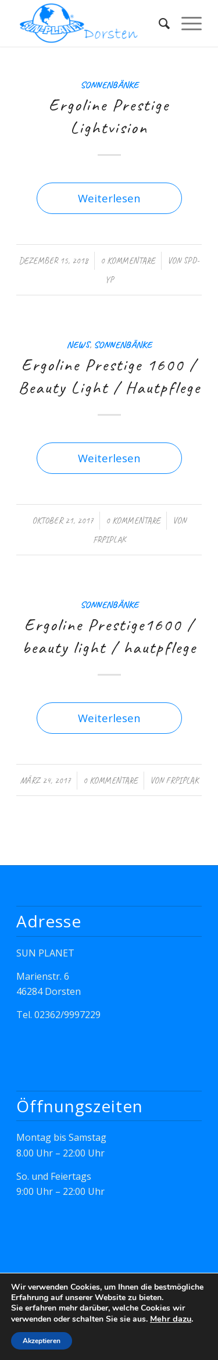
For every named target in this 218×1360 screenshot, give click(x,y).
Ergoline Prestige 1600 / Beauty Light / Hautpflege (109, 376)
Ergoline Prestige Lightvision (109, 116)
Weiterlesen (109, 198)
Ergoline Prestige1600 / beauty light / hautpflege (109, 635)
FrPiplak (109, 539)
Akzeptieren (41, 1340)
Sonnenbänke (109, 84)
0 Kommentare (128, 260)
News (78, 344)
